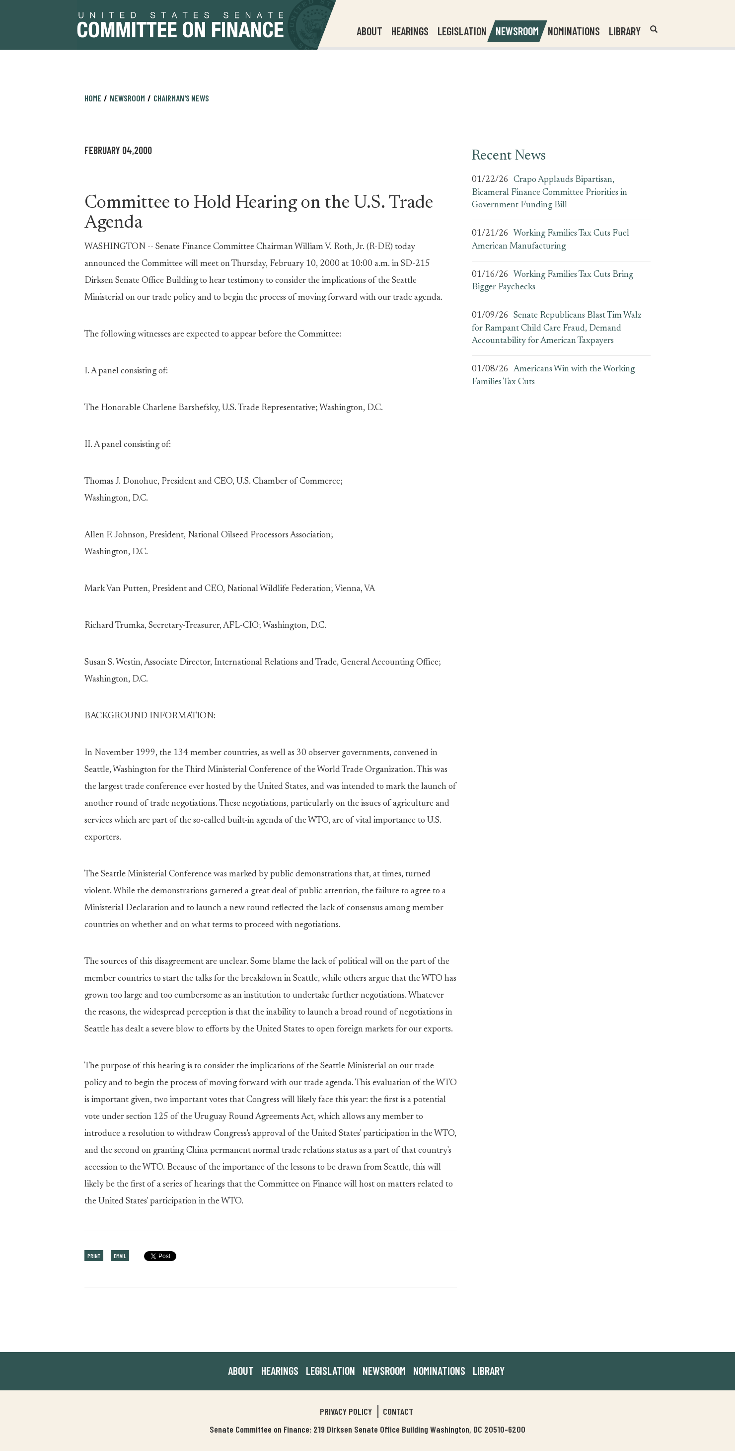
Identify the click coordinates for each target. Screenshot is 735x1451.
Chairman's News (181, 98)
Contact (398, 1411)
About (241, 1370)
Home (92, 98)
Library (625, 30)
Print (93, 1255)
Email (120, 1255)
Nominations (574, 30)
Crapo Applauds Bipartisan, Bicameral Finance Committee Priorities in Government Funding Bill (549, 192)
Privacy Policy (346, 1411)
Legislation (462, 30)
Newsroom (127, 98)
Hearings (410, 30)
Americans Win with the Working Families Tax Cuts (553, 376)
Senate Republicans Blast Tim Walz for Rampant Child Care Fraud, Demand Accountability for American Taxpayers (557, 328)
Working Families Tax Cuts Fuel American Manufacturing (550, 240)
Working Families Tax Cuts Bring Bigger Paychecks (552, 281)
